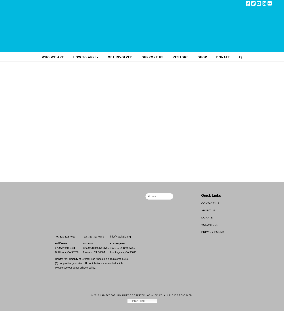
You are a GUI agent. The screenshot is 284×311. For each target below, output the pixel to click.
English (136, 301)
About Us (208, 210)
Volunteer (209, 224)
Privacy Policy (213, 231)
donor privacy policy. (84, 267)
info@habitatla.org (120, 236)
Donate (207, 217)
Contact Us (210, 203)
